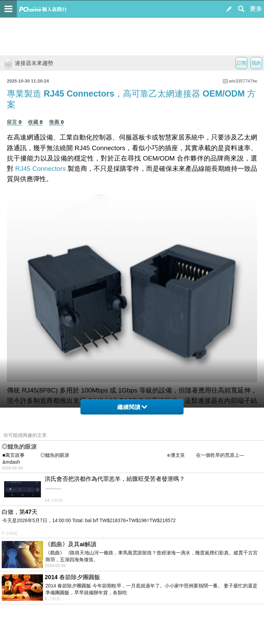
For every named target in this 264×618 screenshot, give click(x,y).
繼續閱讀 (132, 407)
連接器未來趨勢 (27, 63)
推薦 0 (56, 122)
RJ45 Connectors (40, 168)
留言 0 (14, 122)
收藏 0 (35, 122)
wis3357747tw (243, 81)
